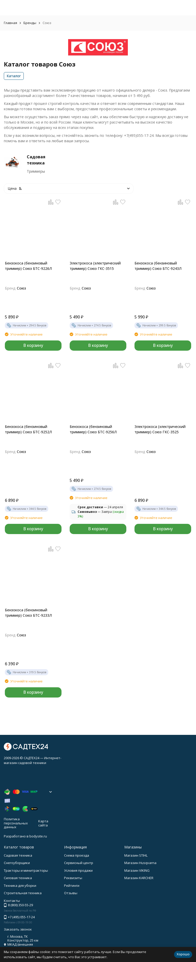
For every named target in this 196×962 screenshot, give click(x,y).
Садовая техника (18, 855)
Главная (10, 22)
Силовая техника (18, 878)
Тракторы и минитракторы (26, 870)
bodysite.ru (38, 836)
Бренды (29, 22)
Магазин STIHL (136, 855)
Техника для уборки (20, 885)
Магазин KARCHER (138, 878)
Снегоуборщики (17, 862)
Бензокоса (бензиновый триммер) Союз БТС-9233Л (28, 612)
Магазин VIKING (137, 870)
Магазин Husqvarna (140, 862)
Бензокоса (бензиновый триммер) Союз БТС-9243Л (157, 266)
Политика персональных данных (16, 823)
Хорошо (183, 954)
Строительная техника (23, 893)
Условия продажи (78, 870)
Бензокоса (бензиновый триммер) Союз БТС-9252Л (28, 429)
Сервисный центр (78, 862)
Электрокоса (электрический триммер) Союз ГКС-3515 (95, 266)
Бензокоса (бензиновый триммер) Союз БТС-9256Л (93, 429)
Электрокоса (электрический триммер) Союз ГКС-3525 (160, 429)
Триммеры (36, 171)
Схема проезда (76, 855)
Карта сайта (43, 823)
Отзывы (70, 893)
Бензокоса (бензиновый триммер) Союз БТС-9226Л (28, 266)
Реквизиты (73, 878)
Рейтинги (71, 885)
